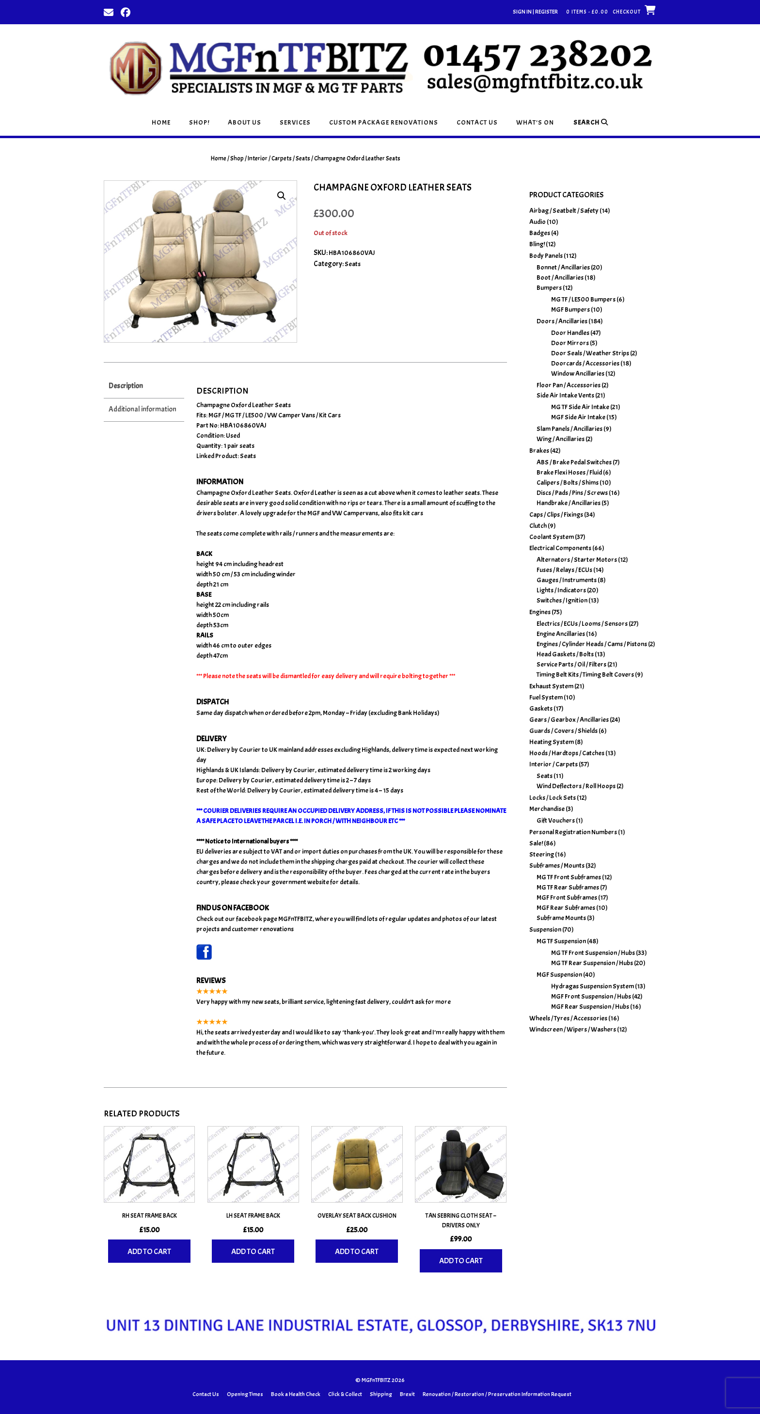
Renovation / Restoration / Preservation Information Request (497, 1394)
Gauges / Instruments (567, 580)
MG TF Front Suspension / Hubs (593, 953)
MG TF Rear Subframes (568, 887)
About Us (244, 122)
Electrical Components (560, 548)
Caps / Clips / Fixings (556, 514)
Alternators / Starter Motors (577, 560)
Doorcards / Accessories (585, 363)
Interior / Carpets (270, 158)
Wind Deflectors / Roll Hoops (576, 786)
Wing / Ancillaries (561, 439)
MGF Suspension (559, 974)
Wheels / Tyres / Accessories (568, 1018)
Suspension (545, 929)
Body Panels (546, 256)
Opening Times (245, 1394)
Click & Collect (345, 1394)
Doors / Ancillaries (562, 321)
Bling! (537, 244)
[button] (281, 196)
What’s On (535, 122)
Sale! (536, 843)
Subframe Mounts (561, 918)
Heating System (551, 742)
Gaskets (541, 708)
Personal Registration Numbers (573, 832)
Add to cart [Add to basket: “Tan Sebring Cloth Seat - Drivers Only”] (461, 1261)
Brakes (539, 450)
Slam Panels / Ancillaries (569, 429)
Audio (537, 222)
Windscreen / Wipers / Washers (572, 1029)
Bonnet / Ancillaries (563, 267)
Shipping (381, 1394)
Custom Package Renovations (383, 122)
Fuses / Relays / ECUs (564, 570)
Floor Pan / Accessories (569, 385)
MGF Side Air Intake (578, 417)
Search (590, 122)
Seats (303, 158)
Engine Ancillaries (561, 634)
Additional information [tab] (142, 409)
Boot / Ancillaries (560, 277)
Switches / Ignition (562, 600)
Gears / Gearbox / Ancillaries (569, 719)
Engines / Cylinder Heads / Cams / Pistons (592, 644)
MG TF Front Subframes (569, 877)
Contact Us (477, 122)
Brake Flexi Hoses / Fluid (569, 472)
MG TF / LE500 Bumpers (583, 299)
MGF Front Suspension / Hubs (591, 996)
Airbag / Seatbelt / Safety (564, 211)
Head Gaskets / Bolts (565, 654)
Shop (237, 158)
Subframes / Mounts (557, 865)
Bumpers (549, 288)
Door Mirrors (570, 343)
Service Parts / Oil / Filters (571, 664)
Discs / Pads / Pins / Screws (572, 493)
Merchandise (547, 809)
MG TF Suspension (561, 941)
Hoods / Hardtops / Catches (566, 753)
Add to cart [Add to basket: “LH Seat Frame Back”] (253, 1251)
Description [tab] (126, 386)
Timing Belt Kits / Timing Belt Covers (585, 674)
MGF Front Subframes (567, 897)
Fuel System (546, 697)
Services (295, 122)
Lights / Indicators (561, 590)
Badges (539, 233)
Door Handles (570, 333)
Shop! (199, 122)
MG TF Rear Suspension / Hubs (592, 963)
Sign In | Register (535, 12)
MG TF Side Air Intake (580, 407)
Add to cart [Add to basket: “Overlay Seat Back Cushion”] (357, 1251)
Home (161, 122)
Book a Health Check (295, 1394)
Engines (540, 612)
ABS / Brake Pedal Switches (574, 462)
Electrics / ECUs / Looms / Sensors (582, 624)
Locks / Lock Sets (552, 798)
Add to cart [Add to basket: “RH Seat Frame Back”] (149, 1251)
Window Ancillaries (577, 373)
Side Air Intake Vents (565, 395)
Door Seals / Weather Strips (590, 353)
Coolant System (551, 537)
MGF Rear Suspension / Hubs (590, 1006)
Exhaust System (551, 686)
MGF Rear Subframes (566, 908)
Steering (541, 854)
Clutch (538, 526)
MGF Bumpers (570, 309)
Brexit (407, 1394)
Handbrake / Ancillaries (569, 503)
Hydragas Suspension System (592, 986)
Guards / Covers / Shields (563, 731)
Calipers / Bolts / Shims (568, 482)
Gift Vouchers (556, 820)
